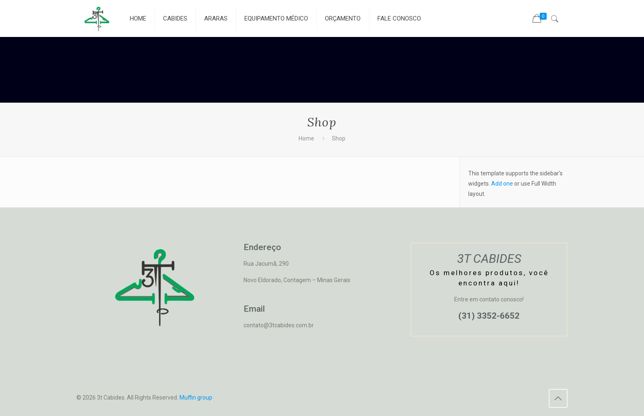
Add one (502, 183)
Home (306, 138)
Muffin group (195, 397)
